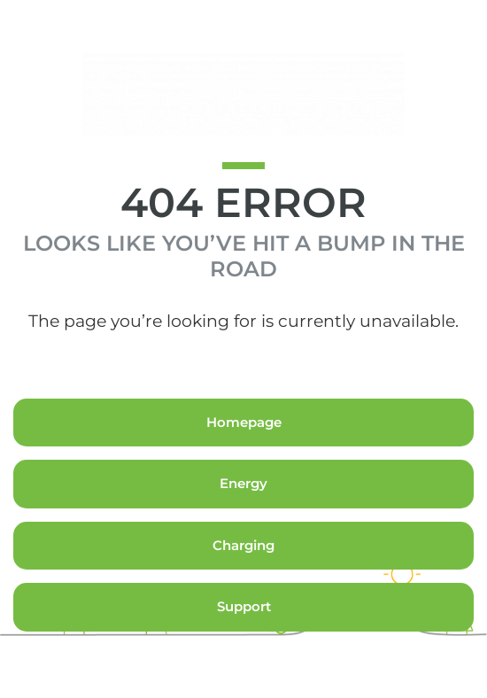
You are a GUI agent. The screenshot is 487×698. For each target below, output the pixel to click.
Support (244, 606)
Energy (243, 483)
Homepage (244, 422)
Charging (243, 545)
